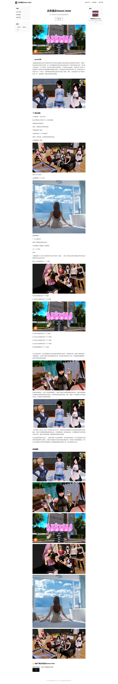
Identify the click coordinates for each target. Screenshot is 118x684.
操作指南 (94, 2)
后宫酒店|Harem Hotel (23, 2)
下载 (36, 670)
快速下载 (101, 2)
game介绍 (87, 2)
